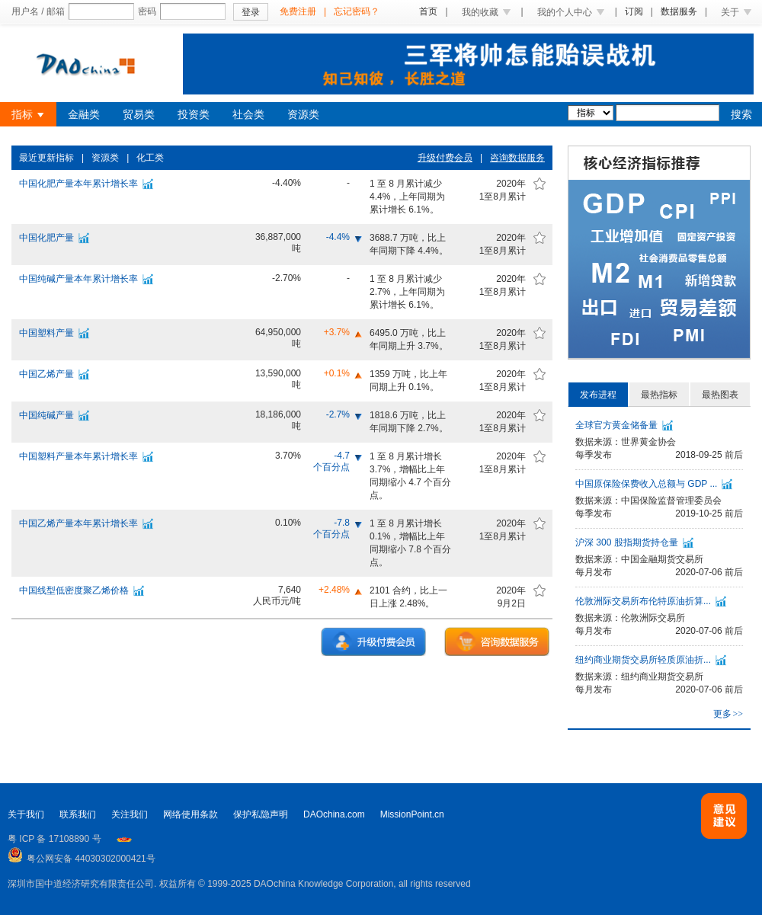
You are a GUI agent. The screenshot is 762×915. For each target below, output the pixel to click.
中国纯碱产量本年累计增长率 (78, 279)
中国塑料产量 (46, 333)
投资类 (194, 114)
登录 (251, 12)
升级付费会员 (445, 157)
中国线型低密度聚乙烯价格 (74, 590)
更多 (728, 714)
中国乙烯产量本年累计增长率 (78, 523)
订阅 (634, 11)
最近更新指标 (46, 157)
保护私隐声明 (260, 814)
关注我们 (129, 814)
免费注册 (298, 11)
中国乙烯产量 (46, 374)
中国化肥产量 (46, 237)
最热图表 (720, 394)
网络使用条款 (190, 814)
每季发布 (593, 455)
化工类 (150, 157)
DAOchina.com (334, 814)
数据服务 (679, 11)
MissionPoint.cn (412, 814)
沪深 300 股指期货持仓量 (626, 542)
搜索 (741, 114)
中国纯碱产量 (46, 415)
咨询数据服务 (517, 157)
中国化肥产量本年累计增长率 (78, 183)
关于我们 (26, 814)
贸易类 (139, 114)
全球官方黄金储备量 (616, 425)
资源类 (303, 114)
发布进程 (598, 394)
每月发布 (593, 572)
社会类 (248, 114)
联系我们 (77, 814)
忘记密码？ (356, 11)
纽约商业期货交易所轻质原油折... (643, 659)
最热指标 (659, 394)
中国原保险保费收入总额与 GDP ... (646, 483)
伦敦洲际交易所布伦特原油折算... (643, 601)
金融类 (84, 114)
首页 (428, 11)
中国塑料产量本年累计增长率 (78, 456)
